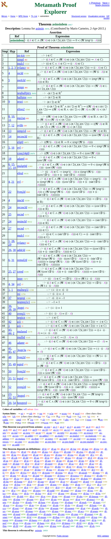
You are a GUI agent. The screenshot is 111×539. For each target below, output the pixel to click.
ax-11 (56, 429)
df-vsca (19, 505)
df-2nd (36, 475)
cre (101, 419)
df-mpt (16, 463)
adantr (21, 342)
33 (9, 378)
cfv (14, 416)
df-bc (97, 493)
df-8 (47, 487)
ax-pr (38, 432)
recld (20, 73)
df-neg (53, 484)
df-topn (28, 508)
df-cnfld (81, 517)
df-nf (23, 451)
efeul (20, 173)
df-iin (81, 460)
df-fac (86, 493)
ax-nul (14, 432)
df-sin (54, 499)
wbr (4, 416)
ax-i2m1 (49, 438)
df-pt (83, 508)
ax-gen (77, 426)
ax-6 (5, 429)
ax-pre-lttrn (50, 441)
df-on (26, 469)
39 (14, 309)
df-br (92, 460)
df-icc (15, 493)
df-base (41, 502)
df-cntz (61, 514)
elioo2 (21, 109)
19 (14, 167)
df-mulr (83, 502)
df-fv (34, 472)
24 (9, 207)
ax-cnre (18, 441)
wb (30, 413)
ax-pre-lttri (33, 441)
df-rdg (100, 475)
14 (9, 136)
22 (9, 191)
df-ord (15, 469)
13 (9, 130)
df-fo (12, 472)
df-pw (100, 457)
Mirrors (4, 16)
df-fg (68, 517)
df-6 (26, 487)
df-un (36, 457)
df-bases (33, 520)
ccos (46, 422)
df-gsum (54, 508)
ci (89, 416)
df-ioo (78, 490)
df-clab (67, 451)
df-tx (53, 523)
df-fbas (56, 517)
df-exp (74, 493)
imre (20, 278)
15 (12, 164)
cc (49, 416)
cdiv (67, 419)
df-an (53, 449)
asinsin (40, 28)
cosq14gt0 (23, 153)
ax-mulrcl (74, 435)
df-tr (27, 463)
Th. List (34, 16)
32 (9, 397)
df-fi (30, 481)
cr (59, 416)
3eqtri (20, 307)
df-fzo (38, 493)
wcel (77, 413)
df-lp (94, 520)
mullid (21, 337)
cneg (54, 419)
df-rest (15, 508)
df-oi (62, 481)
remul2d (22, 260)
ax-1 (55, 426)
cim (7, 422)
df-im (54, 496)
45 (9, 351)
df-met (17, 517)
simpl (20, 59)
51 (14, 378)
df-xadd (50, 490)
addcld (21, 250)
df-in (47, 457)
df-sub (41, 484)
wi (22, 413)
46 (9, 342)
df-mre (55, 511)
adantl (20, 158)
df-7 (37, 487)
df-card (74, 481)
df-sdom (97, 478)
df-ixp (62, 478)
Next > (106, 2)
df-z (80, 487)
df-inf (52, 481)
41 (9, 348)
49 (14, 364)
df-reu (70, 454)
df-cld (46, 520)
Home (12, 16)
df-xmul (65, 490)
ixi (18, 293)
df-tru (96, 449)
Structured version (79, 16)
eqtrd (20, 364)
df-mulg (47, 514)
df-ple (56, 505)
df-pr (16, 460)
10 (12, 116)
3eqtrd (21, 395)
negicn (21, 317)
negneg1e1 (23, 302)
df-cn (15, 523)
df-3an (85, 449)
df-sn (5, 460)
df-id (37, 463)
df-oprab (83, 472)
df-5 (16, 487)
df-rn (68, 466)
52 (9, 387)
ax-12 (67, 429)
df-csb (14, 457)
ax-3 (69, 426)
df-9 (57, 487)
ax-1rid (76, 438)
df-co (46, 466)
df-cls (70, 520)
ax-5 (98, 426)
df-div (66, 484)
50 (9, 371)
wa (40, 413)
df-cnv (35, 466)
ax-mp (47, 426)
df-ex (13, 451)
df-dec (91, 487)
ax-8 (25, 429)
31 (12, 260)
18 (9, 158)
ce (20, 422)
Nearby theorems (102, 5)
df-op (36, 460)
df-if (90, 457)
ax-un (49, 432)
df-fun (73, 469)
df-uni (48, 460)
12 (12, 125)
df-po (60, 463)
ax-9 (34, 429)
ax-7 (15, 429)
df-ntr (58, 520)
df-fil (79, 523)
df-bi (44, 449)
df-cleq (79, 451)
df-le (29, 484)
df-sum (29, 499)
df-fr (81, 463)
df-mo (45, 451)
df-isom (46, 472)
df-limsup (93, 496)
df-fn (83, 469)
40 (9, 313)
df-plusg (69, 502)
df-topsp (18, 520)
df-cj (32, 496)
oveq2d (21, 387)
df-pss (68, 457)
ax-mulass (20, 438)
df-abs (80, 496)
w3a (51, 413)
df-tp (26, 460)
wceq (64, 413)
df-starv (96, 502)
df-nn (77, 484)
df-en (72, 478)
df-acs (81, 511)
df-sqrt (67, 496)
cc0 (69, 416)
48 (9, 357)
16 (12, 147)
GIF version (107, 17)
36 (9, 306)
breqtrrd (22, 402)
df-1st (24, 475)
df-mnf (98, 481)
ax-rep (90, 429)
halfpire (21, 97)
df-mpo (96, 472)
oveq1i (21, 313)
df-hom (93, 505)
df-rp (24, 490)
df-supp (48, 475)
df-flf (15, 526)
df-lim (38, 469)
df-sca (6, 505)
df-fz (26, 493)
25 (9, 214)
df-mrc (68, 511)
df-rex (47, 454)
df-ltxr (17, 484)
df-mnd (16, 514)
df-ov (70, 472)
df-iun (70, 460)
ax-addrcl (44, 435)
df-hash (6, 496)
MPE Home (23, 16)
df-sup (41, 481)
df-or (63, 449)
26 (9, 250)
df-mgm (94, 511)
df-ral (35, 454)
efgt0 (20, 142)
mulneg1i (22, 289)
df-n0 (68, 487)
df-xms (28, 526)
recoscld (22, 136)
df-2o (16, 478)
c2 (77, 419)
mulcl (20, 63)
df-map (38, 478)
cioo (89, 419)
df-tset (43, 505)
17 (9, 167)
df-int (59, 460)
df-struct (91, 499)
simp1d (21, 130)
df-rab (82, 454)
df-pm (50, 478)
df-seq (61, 493)
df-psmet (89, 514)
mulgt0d (22, 166)
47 (14, 351)
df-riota (59, 472)
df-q (13, 490)
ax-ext (78, 429)
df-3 (99, 484)
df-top (94, 517)
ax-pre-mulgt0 (87, 441)
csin (32, 422)
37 (9, 297)
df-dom (84, 478)
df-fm (91, 523)
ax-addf (16, 444)
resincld (22, 221)
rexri (20, 101)
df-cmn (74, 514)
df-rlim (16, 499)
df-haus (40, 523)
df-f (93, 469)
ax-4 (88, 426)
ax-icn (21, 55)
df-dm (58, 466)
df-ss (57, 457)
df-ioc (90, 490)
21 (12, 181)
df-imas (29, 511)
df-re (43, 496)
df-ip (31, 505)
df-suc (49, 469)
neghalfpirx (24, 93)
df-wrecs (74, 475)
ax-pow (26, 432)
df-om (13, 475)
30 (14, 250)
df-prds (95, 508)
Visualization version (96, 16)
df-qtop (15, 511)
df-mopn (42, 517)
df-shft (20, 496)
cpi (57, 422)
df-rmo (58, 454)
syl (19, 147)
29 (9, 244)
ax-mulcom (90, 435)
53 (14, 397)
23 (9, 394)
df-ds (67, 505)
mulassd (22, 331)
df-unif (79, 505)
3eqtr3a (21, 350)
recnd (20, 214)
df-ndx (28, 502)
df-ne (13, 454)
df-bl (29, 517)
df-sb (34, 451)
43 (9, 329)
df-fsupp (18, 481)
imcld (20, 200)
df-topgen (69, 508)
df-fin (6, 481)
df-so (71, 463)
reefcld (21, 80)
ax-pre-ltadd (68, 441)
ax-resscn (88, 432)
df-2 (89, 484)
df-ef (42, 499)
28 (12, 241)
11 (9, 119)
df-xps (42, 511)
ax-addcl (29, 435)
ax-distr (35, 438)
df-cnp (27, 523)
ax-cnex (73, 432)
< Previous (94, 2)
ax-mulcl (59, 435)
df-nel (25, 454)
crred (20, 271)
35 (9, 364)
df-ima (91, 466)
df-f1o (23, 472)
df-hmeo (66, 523)
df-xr (5, 484)
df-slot (16, 502)
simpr (20, 87)
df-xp (13, 466)
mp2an (21, 118)
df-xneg (36, 490)
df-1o (5, 478)
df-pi (77, 499)
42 (9, 321)
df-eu (55, 451)
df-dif (25, 457)
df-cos (66, 499)
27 (9, 228)
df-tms (53, 526)
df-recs (87, 475)
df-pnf (86, 481)
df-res (79, 466)
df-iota (61, 469)
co (40, 416)
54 (14, 402)
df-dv (92, 526)
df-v (92, 454)
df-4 (5, 487)
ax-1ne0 (63, 438)
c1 (80, 416)
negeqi (21, 297)
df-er (27, 478)
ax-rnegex (91, 438)
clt (43, 419)
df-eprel (48, 463)
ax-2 (62, 426)
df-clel (92, 451)
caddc (5, 419)
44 (9, 333)
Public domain (62, 536)
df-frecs (61, 475)
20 (9, 402)
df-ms (40, 526)
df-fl (49, 493)
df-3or (73, 449)
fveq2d (21, 191)
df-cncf (66, 526)
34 (12, 284)
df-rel (24, 466)
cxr (31, 419)
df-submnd (32, 514)
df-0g (41, 508)
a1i (19, 321)
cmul (18, 419)
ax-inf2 (60, 432)
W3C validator (103, 536)
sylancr (21, 67)
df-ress (55, 502)
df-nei (82, 520)
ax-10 (45, 429)
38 (9, 309)
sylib (20, 125)
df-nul (79, 457)
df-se (91, 463)
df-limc (79, 526)
